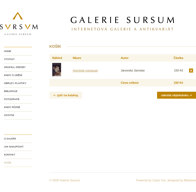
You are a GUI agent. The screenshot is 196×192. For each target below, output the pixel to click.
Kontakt (9, 154)
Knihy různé (12, 107)
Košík (7, 162)
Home (7, 51)
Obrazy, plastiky (15, 83)
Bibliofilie (11, 91)
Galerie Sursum (70, 180)
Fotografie (11, 99)
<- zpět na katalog (65, 95)
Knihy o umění (13, 75)
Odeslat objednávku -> (176, 95)
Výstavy (9, 59)
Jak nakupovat (13, 146)
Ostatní (9, 115)
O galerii (10, 138)
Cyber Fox (159, 180)
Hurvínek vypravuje (85, 70)
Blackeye (190, 180)
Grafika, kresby (15, 67)
